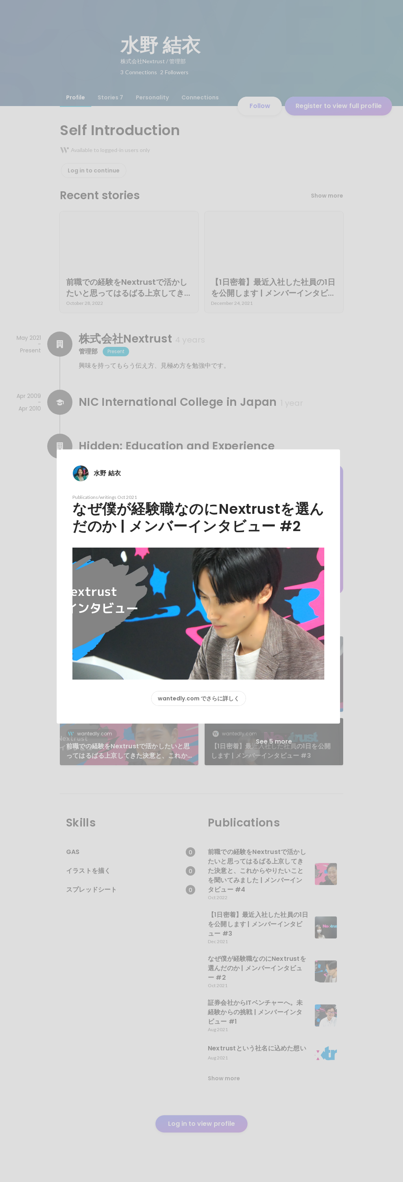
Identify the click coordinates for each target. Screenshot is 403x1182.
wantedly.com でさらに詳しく (198, 698)
